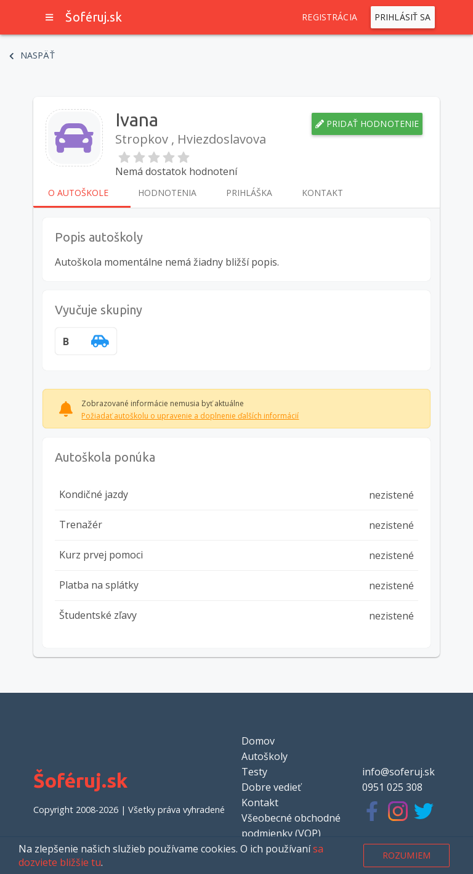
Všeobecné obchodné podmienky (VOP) (291, 825)
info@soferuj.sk (398, 771)
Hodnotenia (167, 193)
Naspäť (32, 55)
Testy (254, 771)
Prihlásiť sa (403, 17)
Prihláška (249, 193)
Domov (258, 741)
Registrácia (329, 17)
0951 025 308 (392, 787)
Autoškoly (264, 756)
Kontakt (322, 193)
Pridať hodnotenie (367, 124)
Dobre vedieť (271, 787)
